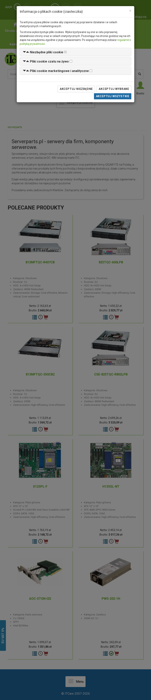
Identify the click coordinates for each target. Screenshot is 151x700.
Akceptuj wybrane (114, 88)
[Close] (130, 11)
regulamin (123, 40)
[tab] (75, 52)
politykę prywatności (32, 43)
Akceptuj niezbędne (76, 88)
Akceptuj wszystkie (112, 96)
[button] (43, 52)
